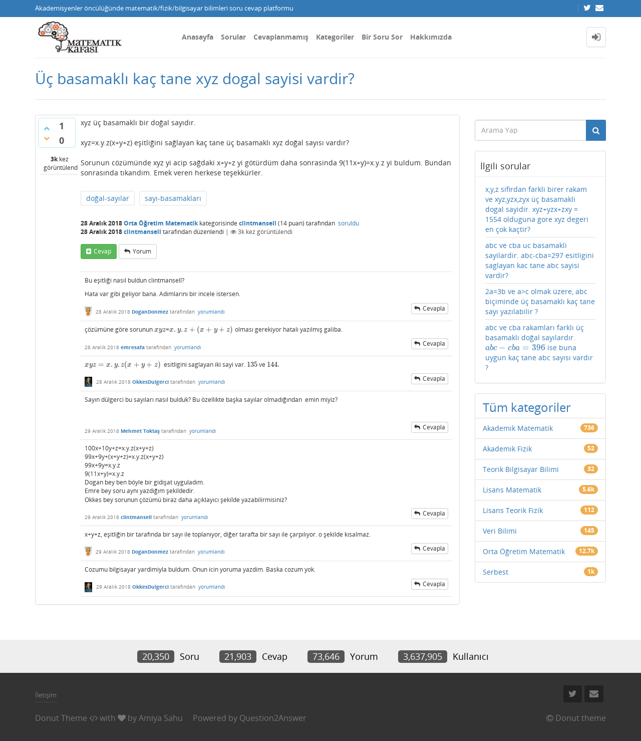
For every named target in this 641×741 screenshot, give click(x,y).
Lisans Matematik (512, 490)
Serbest (495, 572)
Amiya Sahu (161, 717)
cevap (102, 251)
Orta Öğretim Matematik (161, 223)
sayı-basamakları (173, 198)
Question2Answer (272, 717)
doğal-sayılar (107, 198)
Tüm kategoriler (527, 407)
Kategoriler (335, 37)
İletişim (46, 694)
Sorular (233, 37)
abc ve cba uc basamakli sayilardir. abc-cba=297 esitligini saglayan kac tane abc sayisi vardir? (539, 260)
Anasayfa (197, 37)
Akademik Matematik (518, 428)
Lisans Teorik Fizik (513, 510)
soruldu (348, 223)
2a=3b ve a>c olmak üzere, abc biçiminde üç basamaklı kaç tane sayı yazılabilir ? (540, 301)
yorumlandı (211, 311)
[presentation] (160, 329)
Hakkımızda (431, 37)
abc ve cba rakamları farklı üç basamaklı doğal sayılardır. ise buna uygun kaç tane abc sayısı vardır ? (539, 347)
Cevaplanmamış (280, 37)
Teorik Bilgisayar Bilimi (521, 469)
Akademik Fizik (507, 448)
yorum (142, 251)
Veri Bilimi (500, 531)
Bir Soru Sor (382, 37)
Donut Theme (61, 717)
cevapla (434, 308)
